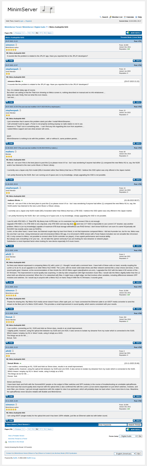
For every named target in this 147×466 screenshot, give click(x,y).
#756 (139, 250)
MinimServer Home (21, 453)
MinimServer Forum (13, 27)
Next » (50, 33)
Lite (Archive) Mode (58, 453)
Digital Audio (40, 27)
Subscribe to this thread (16, 442)
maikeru (54, 148)
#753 (139, 107)
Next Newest (23, 424)
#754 (139, 148)
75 (33, 33)
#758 (139, 313)
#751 (139, 41)
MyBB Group (31, 458)
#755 (139, 184)
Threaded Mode (126, 37)
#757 (139, 287)
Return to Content (44, 453)
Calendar (129, 17)
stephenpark (12, 69)
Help (138, 17)
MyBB (15, 458)
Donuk (9, 317)
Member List (116, 17)
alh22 (8, 254)
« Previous (17, 33)
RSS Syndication (71, 453)
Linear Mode (137, 37)
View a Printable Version (16, 435)
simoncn (10, 45)
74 (29, 33)
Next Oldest (12, 424)
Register (28, 21)
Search (103, 17)
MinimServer (28, 27)
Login (21, 21)
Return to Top (33, 453)
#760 (139, 401)
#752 (139, 65)
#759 (139, 347)
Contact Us (9, 453)
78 (44, 33)
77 (41, 33)
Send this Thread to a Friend (17, 438)
